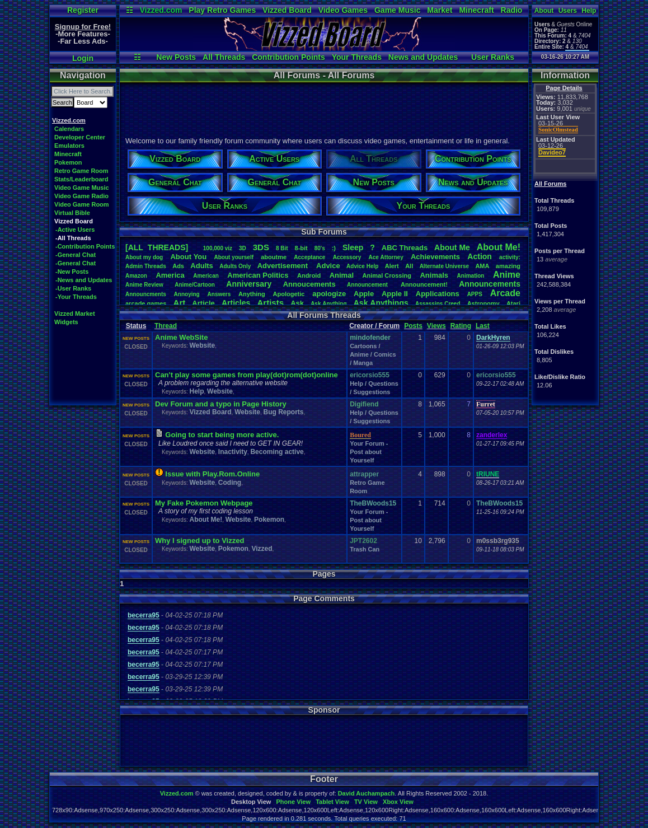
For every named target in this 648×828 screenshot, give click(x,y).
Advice (328, 265)
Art (179, 302)
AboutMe (452, 247)
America (170, 275)
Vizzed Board (287, 10)
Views (436, 326)
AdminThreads (145, 266)
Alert (392, 266)
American (206, 276)
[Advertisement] (323, 108)
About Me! (205, 519)
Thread (165, 326)
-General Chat (75, 254)
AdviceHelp (362, 266)
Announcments (145, 294)
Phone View (293, 801)
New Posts (176, 57)
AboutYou (188, 256)
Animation (471, 276)
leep (352, 247)
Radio (512, 10)
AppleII (395, 293)
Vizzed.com (160, 10)
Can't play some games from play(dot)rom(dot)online (246, 375)
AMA (482, 266)
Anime (506, 274)
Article (203, 303)
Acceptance (309, 257)
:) (334, 248)
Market (439, 10)
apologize (329, 293)
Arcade (505, 293)
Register (82, 10)
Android (309, 275)
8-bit (301, 248)
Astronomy (483, 303)
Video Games (343, 10)
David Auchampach (366, 793)
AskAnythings (381, 302)
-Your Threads (76, 296)
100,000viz (217, 248)
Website (202, 345)
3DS (261, 247)
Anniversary (248, 283)
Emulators (69, 145)
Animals (434, 275)
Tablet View (332, 801)
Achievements (435, 256)
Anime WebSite (181, 337)
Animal (342, 275)
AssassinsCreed (438, 304)
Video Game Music (81, 187)
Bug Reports (284, 412)
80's (319, 248)
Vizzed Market (74, 313)
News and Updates (423, 57)
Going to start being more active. (222, 435)
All (409, 266)
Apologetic (289, 294)
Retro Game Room (81, 170)
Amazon (136, 276)
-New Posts (71, 271)
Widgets (66, 322)
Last (483, 326)
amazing (508, 266)
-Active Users (75, 229)
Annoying (187, 294)
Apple (364, 293)
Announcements (489, 283)
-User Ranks (73, 288)
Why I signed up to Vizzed (199, 540)
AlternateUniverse (444, 266)
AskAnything (328, 304)
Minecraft (476, 10)
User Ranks (492, 57)
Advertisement (283, 265)
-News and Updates (83, 280)
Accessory (347, 257)
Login (82, 58)
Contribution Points (288, 57)
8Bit (282, 248)
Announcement (368, 285)
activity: (509, 257)
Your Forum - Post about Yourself (369, 452)
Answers (219, 294)
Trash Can (364, 549)
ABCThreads (405, 248)
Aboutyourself (233, 257)
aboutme (274, 257)
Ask (297, 303)
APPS (474, 294)
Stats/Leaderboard (81, 179)
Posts (413, 326)
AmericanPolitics (257, 275)
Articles (236, 302)
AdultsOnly (235, 266)
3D (242, 248)
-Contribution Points (85, 246)
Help (588, 11)
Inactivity (232, 452)
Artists (270, 302)
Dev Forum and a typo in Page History (221, 404)
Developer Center (79, 137)
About (544, 11)
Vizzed (261, 549)
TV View (366, 801)
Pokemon (68, 162)
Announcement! (424, 284)
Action (479, 256)
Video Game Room (81, 204)
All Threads (224, 57)
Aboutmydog (144, 257)
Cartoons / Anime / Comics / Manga (373, 354)
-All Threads (73, 238)
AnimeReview (144, 285)
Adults (201, 265)
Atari (513, 303)
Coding (229, 482)
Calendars (69, 128)
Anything (251, 294)
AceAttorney (385, 257)
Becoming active (276, 452)
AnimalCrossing (387, 275)
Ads (178, 266)
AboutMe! (498, 247)
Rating (460, 326)
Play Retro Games (222, 10)
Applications (437, 293)
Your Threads (357, 57)
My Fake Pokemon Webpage (204, 503)
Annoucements (309, 284)
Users (567, 11)
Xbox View (398, 801)
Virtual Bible (72, 212)
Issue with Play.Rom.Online (212, 474)
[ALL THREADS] (156, 247)
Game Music (397, 10)
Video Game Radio (81, 196)
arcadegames (145, 303)
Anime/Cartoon (195, 285)
